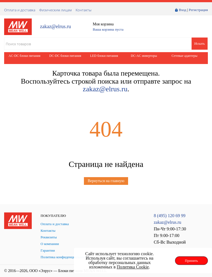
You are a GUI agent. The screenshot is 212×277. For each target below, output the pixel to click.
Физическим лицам (55, 9)
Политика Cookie (133, 267)
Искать (199, 43)
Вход (182, 10)
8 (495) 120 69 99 (170, 215)
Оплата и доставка (19, 9)
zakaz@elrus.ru (55, 26)
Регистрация (198, 10)
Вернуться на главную (106, 181)
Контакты (83, 9)
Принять (191, 261)
